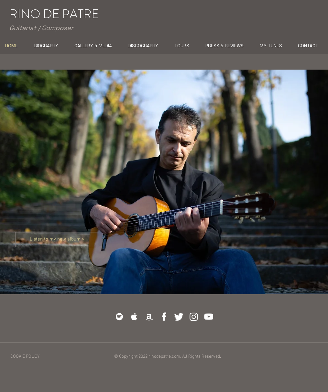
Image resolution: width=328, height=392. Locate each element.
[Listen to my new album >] (57, 239)
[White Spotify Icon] (119, 316)
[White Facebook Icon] (164, 316)
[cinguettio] (178, 316)
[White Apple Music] (134, 316)
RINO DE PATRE (54, 14)
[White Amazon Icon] (149, 316)
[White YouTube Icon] (208, 316)
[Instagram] (193, 316)
